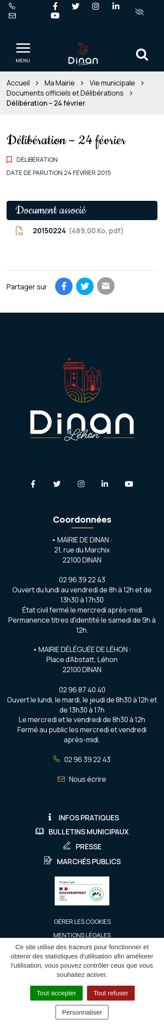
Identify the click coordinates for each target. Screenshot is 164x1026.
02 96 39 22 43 (82, 759)
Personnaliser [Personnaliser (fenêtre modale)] (82, 1012)
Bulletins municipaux (82, 832)
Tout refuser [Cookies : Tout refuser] (111, 993)
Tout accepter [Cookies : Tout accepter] (56, 993)
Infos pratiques (82, 818)
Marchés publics (82, 861)
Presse (82, 846)
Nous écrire (82, 779)
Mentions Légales (82, 935)
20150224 (69, 231)
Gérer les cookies (82, 921)
